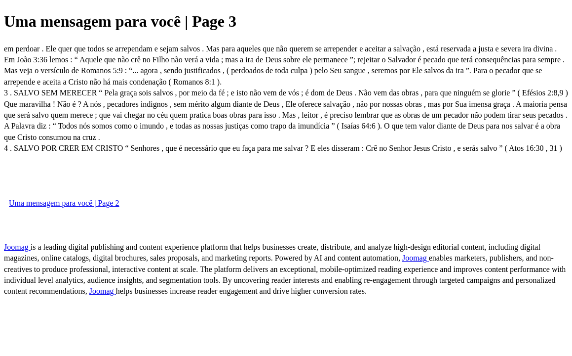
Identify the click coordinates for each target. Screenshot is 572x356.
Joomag (17, 247)
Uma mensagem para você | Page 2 (64, 203)
